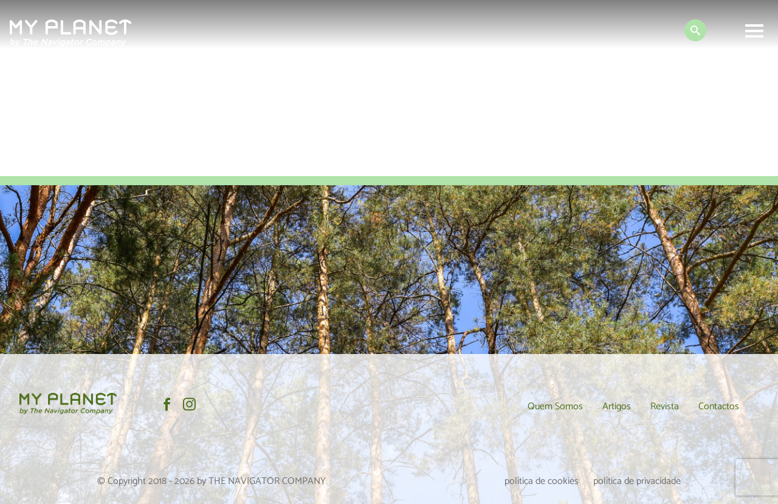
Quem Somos (555, 406)
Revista (664, 406)
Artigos (616, 406)
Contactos (718, 406)
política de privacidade (637, 481)
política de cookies (541, 481)
